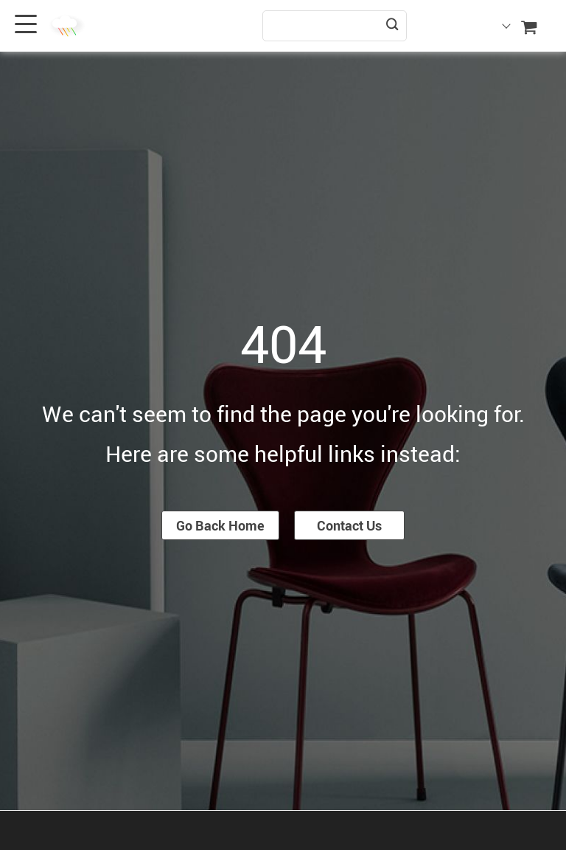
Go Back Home (220, 525)
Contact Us (349, 525)
